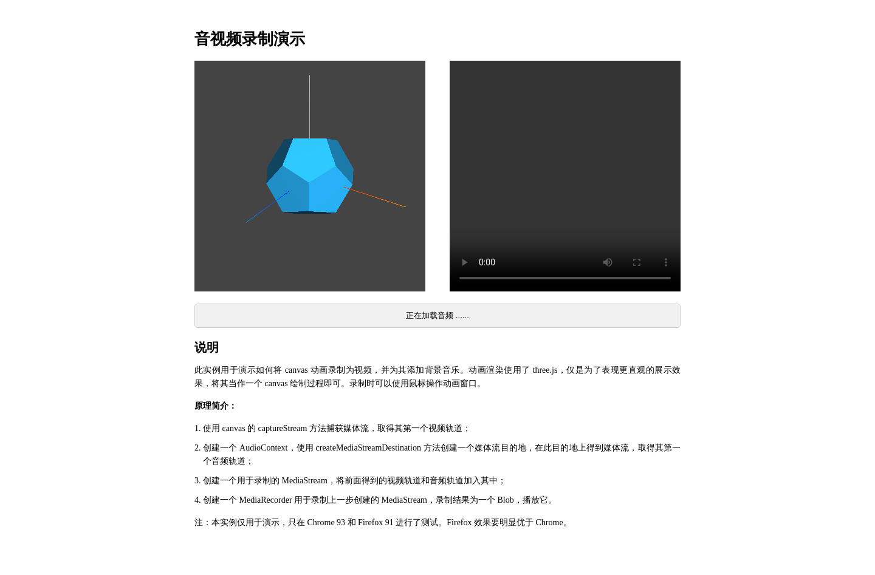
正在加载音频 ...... (437, 315)
